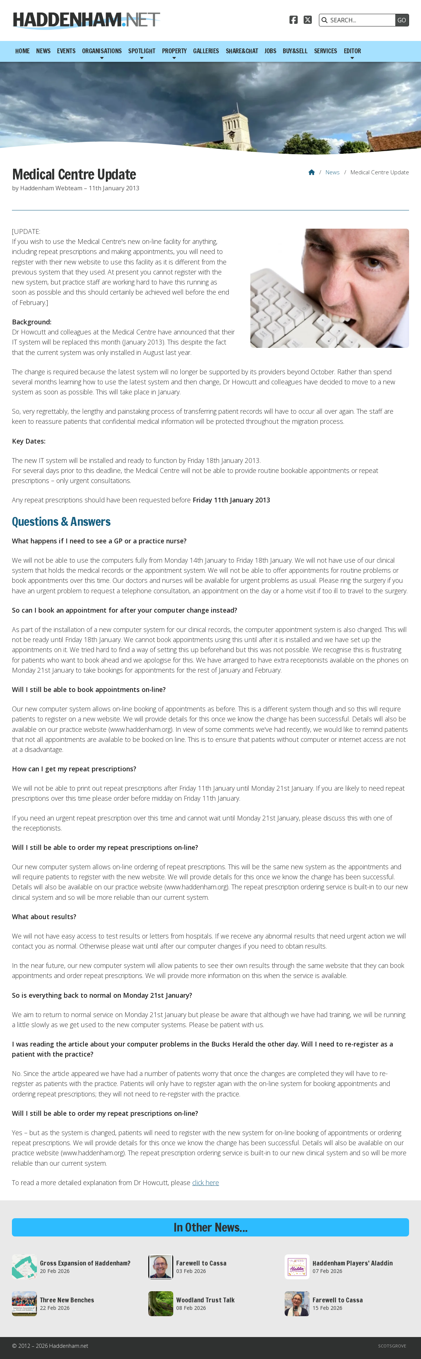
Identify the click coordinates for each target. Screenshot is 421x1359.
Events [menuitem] (66, 51)
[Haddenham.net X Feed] (308, 21)
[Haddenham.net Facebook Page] (293, 21)
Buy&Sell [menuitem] (295, 51)
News (333, 172)
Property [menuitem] (174, 51)
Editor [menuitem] (352, 51)
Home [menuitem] (22, 51)
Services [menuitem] (325, 51)
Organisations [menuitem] (102, 51)
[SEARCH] (359, 20)
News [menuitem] (43, 51)
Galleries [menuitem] (206, 51)
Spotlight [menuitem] (141, 51)
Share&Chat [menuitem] (242, 51)
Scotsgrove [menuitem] (392, 1346)
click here (205, 1182)
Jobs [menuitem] (270, 51)
